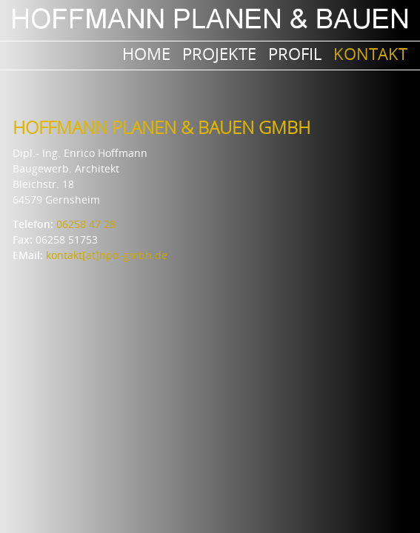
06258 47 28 (86, 224)
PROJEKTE (219, 53)
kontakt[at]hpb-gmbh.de (106, 255)
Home (146, 53)
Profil (294, 53)
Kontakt (370, 53)
